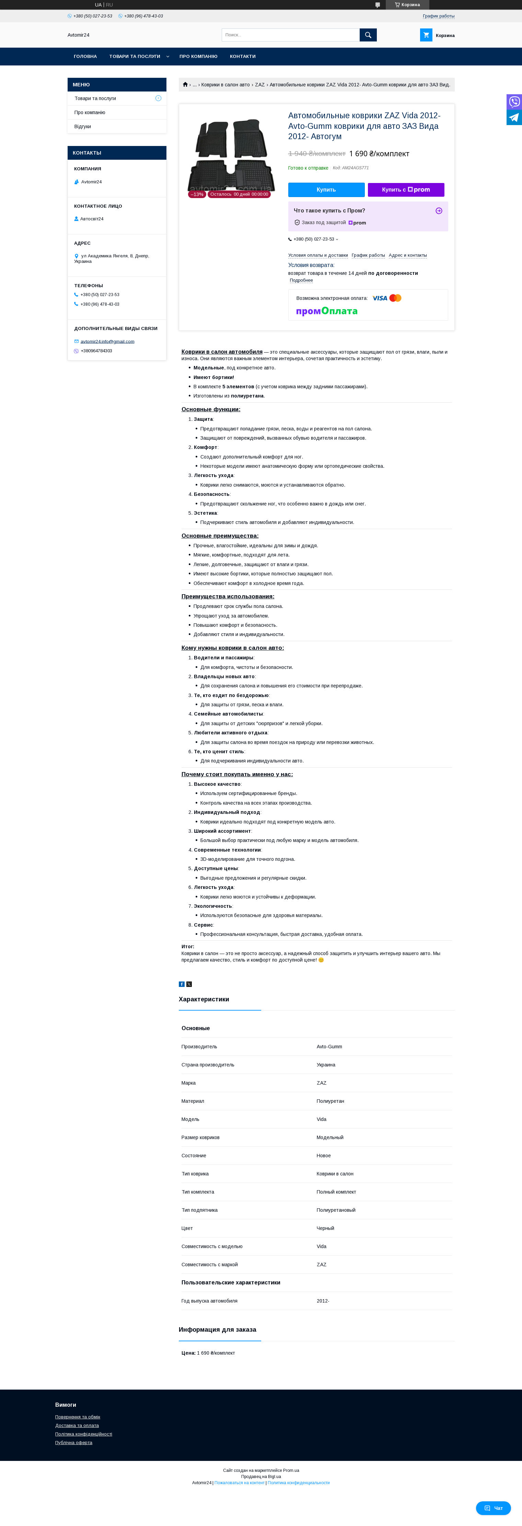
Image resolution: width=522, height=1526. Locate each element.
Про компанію (198, 56)
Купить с (406, 190)
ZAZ (260, 84)
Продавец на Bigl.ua (261, 1476)
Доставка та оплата (77, 1425)
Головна (85, 56)
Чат (493, 1508)
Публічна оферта (73, 1442)
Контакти (243, 56)
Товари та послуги (134, 56)
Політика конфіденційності (83, 1434)
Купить (326, 190)
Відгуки (82, 126)
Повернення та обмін (77, 1416)
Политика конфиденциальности (299, 1482)
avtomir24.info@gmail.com (108, 341)
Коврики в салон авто (225, 84)
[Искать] (368, 34)
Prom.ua (291, 1470)
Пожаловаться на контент (239, 1482)
